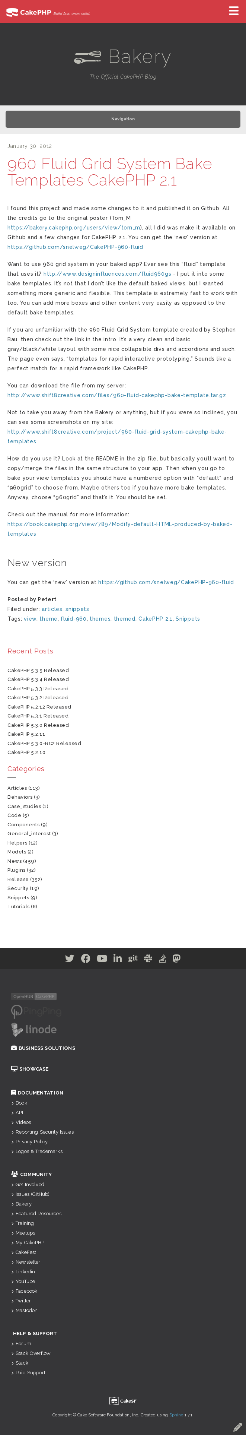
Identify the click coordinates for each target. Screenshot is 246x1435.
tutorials (18, 906)
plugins (16, 870)
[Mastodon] (176, 960)
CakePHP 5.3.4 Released (38, 679)
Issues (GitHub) (30, 1194)
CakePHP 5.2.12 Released (39, 707)
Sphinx (176, 1415)
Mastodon (24, 1310)
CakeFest (23, 1252)
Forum (21, 1343)
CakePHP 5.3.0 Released (38, 725)
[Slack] (148, 960)
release (18, 879)
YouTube (23, 1281)
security (17, 888)
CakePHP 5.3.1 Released (37, 716)
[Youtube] (102, 960)
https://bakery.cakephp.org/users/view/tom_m (73, 228)
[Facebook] (86, 960)
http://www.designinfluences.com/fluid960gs (107, 274)
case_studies (24, 806)
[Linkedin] (117, 960)
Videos (21, 1122)
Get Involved (27, 1184)
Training (22, 1223)
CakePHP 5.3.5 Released (38, 670)
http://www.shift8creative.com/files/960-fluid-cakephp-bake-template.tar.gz (116, 395)
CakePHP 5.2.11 (26, 734)
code (14, 815)
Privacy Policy (29, 1141)
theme (48, 619)
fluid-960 (73, 619)
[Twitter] (70, 960)
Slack (19, 1363)
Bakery (21, 1204)
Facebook (24, 1291)
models (16, 852)
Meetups (23, 1233)
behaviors (20, 797)
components (23, 824)
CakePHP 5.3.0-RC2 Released (44, 743)
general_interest (29, 833)
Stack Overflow (31, 1353)
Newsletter (26, 1262)
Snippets (188, 619)
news (14, 861)
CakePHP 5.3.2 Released (37, 697)
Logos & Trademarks (37, 1151)
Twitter (21, 1300)
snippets (77, 609)
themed (124, 619)
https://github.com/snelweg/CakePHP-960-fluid (75, 247)
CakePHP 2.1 (155, 619)
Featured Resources (36, 1213)
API (17, 1112)
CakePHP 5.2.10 (26, 752)
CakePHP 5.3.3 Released (37, 688)
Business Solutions (43, 1048)
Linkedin (23, 1271)
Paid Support (28, 1372)
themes (100, 619)
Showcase (29, 1069)
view (30, 619)
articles (52, 609)
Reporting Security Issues (42, 1132)
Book (19, 1103)
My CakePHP (28, 1242)
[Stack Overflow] (163, 960)
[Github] (133, 960)
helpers (17, 843)
